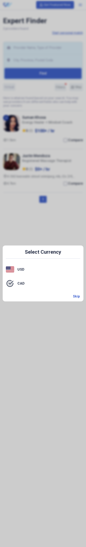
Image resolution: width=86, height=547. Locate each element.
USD (21, 269)
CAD (21, 283)
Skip (76, 296)
